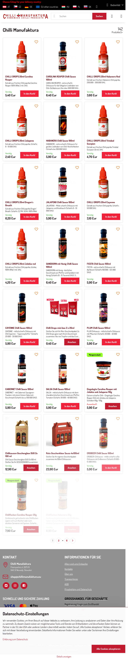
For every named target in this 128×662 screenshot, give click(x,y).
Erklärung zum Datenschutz (15, 639)
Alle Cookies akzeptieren (108, 648)
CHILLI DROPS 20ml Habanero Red (103, 76)
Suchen (99, 16)
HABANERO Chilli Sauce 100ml (60, 140)
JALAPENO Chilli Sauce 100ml (60, 202)
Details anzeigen (64, 656)
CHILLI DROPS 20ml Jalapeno (19, 140)
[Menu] (121, 16)
